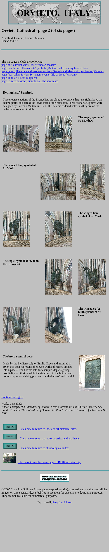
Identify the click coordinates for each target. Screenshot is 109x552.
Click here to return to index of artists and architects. (41, 438)
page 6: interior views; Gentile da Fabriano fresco (29, 81)
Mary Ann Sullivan (62, 502)
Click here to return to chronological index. (36, 448)
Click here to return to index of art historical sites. (40, 428)
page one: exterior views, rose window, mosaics (28, 64)
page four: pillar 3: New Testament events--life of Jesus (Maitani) (39, 74)
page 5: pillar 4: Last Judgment (19, 77)
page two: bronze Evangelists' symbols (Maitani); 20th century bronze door (44, 68)
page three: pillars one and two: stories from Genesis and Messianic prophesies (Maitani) (52, 71)
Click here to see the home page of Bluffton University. (42, 462)
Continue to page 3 (12, 397)
